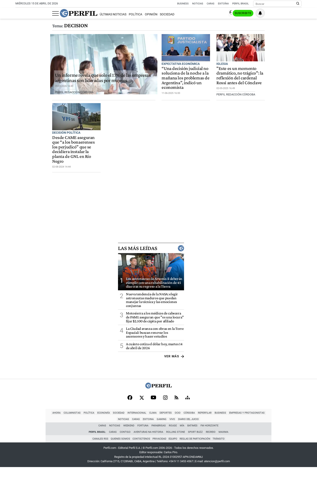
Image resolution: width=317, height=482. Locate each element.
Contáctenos (140, 453)
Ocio (136, 434)
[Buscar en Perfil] (297, 4)
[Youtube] (153, 418)
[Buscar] (276, 4)
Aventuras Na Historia (148, 447)
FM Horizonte (210, 440)
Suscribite (279, 13)
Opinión (114, 14)
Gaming (269, 434)
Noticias (197, 3)
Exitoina (256, 434)
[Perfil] (158, 407)
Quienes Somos (119, 453)
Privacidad (159, 453)
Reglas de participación (196, 453)
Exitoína (223, 3)
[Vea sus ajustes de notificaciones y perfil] (297, 13)
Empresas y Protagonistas (205, 434)
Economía (61, 434)
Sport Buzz (195, 447)
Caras (210, 3)
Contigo (125, 447)
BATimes (193, 440)
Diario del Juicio (296, 434)
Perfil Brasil (240, 3)
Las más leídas (269, 269)
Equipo (173, 453)
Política (98, 14)
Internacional (95, 434)
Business (183, 3)
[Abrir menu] (18, 13)
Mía (182, 440)
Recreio (211, 447)
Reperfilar (163, 434)
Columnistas (30, 434)
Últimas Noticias (76, 14)
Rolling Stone (175, 447)
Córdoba (147, 434)
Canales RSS (98, 453)
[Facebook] (129, 418)
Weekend (129, 440)
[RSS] (176, 418)
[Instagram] (165, 418)
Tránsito (221, 453)
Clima (111, 434)
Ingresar (257, 13)
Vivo (280, 434)
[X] (141, 418)
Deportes (124, 434)
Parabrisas (159, 440)
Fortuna (143, 440)
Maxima (223, 447)
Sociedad (130, 14)
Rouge (173, 440)
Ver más (292, 376)
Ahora (15, 434)
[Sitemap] (187, 418)
